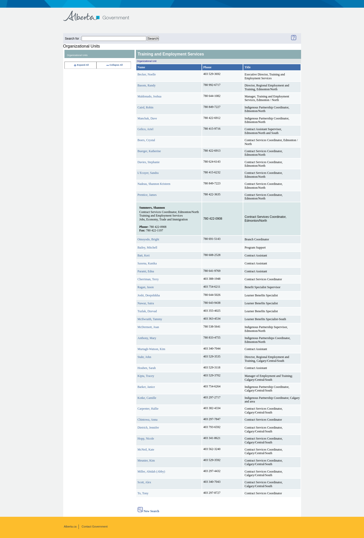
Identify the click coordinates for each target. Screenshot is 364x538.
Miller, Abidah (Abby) (151, 471)
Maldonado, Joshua (149, 96)
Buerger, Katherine (149, 151)
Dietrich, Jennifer (148, 427)
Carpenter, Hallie (148, 408)
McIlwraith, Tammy (150, 319)
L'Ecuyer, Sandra (148, 173)
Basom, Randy (147, 85)
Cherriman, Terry (148, 279)
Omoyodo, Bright (148, 239)
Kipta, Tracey (146, 376)
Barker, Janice (146, 387)
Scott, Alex (144, 482)
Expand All (81, 65)
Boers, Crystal (146, 140)
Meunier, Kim (146, 460)
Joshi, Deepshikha (149, 295)
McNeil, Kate (146, 449)
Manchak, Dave (147, 118)
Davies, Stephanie (149, 162)
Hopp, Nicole (146, 438)
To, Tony (143, 493)
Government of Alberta (100, 13)
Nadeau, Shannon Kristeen (154, 184)
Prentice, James (147, 195)
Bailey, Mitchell (147, 247)
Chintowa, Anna (148, 419)
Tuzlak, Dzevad (147, 311)
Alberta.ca (70, 526)
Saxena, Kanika (147, 263)
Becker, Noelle (147, 74)
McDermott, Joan (148, 327)
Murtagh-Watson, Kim (151, 349)
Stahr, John (144, 357)
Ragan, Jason (146, 287)
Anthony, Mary (147, 338)
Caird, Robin (145, 107)
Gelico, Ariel (145, 129)
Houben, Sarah (147, 368)
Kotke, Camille (147, 398)
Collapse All (114, 65)
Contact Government (95, 526)
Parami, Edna (146, 271)
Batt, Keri (144, 255)
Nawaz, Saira (146, 303)
